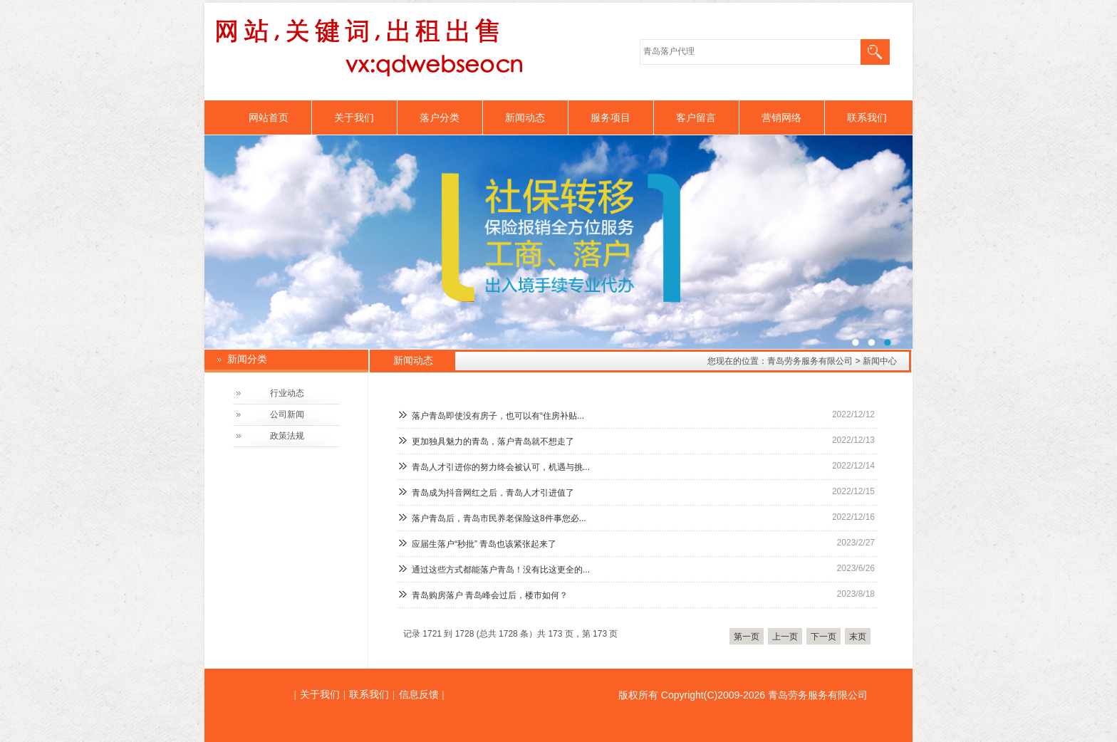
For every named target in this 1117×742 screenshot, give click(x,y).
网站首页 (269, 117)
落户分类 (439, 117)
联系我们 (867, 117)
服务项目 (610, 117)
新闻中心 (880, 361)
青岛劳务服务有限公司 (810, 361)
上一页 (785, 637)
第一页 (746, 637)
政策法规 (287, 436)
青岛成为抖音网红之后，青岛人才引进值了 (493, 493)
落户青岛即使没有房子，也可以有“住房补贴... (498, 416)
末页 (857, 637)
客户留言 (696, 117)
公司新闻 (287, 414)
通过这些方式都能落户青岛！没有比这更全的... (501, 570)
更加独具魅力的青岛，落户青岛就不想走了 (493, 441)
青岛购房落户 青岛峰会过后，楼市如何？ (490, 595)
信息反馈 (419, 694)
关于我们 (354, 117)
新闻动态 (525, 117)
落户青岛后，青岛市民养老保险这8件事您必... (499, 518)
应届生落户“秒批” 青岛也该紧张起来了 (484, 544)
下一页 (823, 637)
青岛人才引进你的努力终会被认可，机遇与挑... (501, 467)
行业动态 (287, 393)
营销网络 (781, 117)
